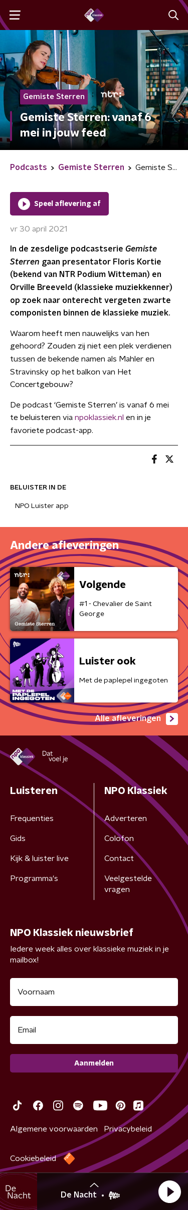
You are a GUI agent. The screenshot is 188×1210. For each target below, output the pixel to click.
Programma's (34, 878)
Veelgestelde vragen (128, 884)
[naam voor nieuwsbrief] (94, 992)
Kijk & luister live (39, 858)
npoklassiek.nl (99, 418)
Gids (18, 838)
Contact (119, 858)
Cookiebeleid (33, 1158)
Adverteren (125, 818)
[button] (169, 1192)
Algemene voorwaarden (54, 1129)
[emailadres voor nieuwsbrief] (94, 1030)
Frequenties (32, 818)
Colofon (119, 838)
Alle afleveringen (136, 719)
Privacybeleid (128, 1129)
